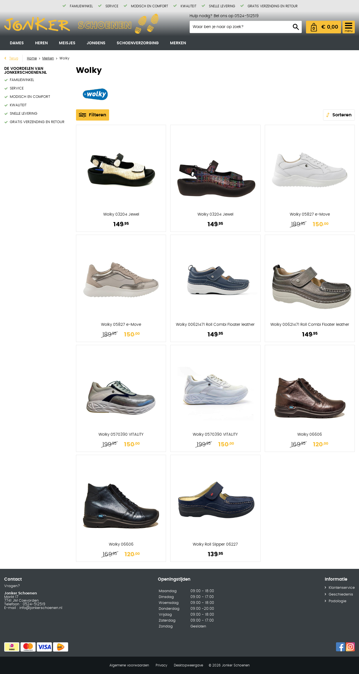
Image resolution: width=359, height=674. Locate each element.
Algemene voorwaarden (129, 665)
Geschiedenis (341, 594)
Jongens (96, 43)
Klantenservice (342, 588)
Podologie (337, 601)
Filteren (97, 115)
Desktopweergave (188, 665)
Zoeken (296, 27)
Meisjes (67, 43)
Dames (17, 43)
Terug (13, 58)
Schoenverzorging (138, 43)
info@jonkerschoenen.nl (40, 608)
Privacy (161, 665)
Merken (178, 43)
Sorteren (342, 115)
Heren (41, 43)
